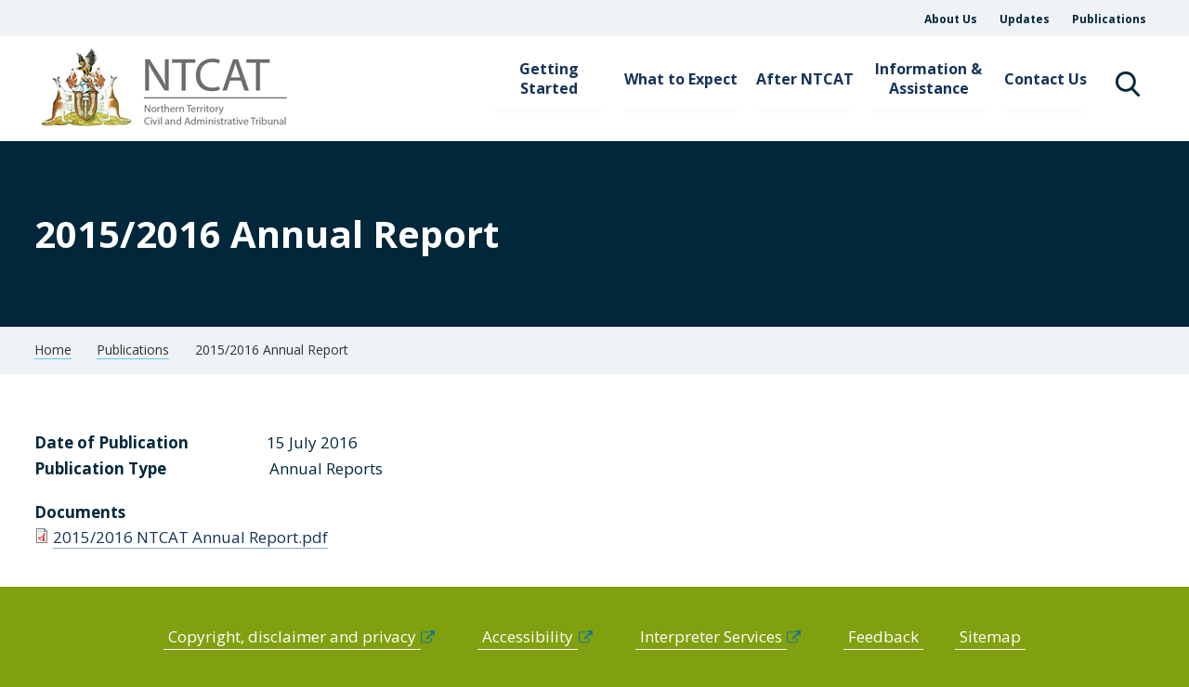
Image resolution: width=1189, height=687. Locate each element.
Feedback (883, 636)
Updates (1025, 19)
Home (53, 349)
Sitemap (990, 636)
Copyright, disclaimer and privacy (292, 636)
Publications (1109, 19)
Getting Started (549, 78)
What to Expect (681, 79)
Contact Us (1045, 79)
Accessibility (527, 636)
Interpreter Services (711, 636)
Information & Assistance (928, 78)
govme (166, 88)
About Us (950, 19)
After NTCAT (805, 79)
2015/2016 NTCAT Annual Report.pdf (190, 537)
